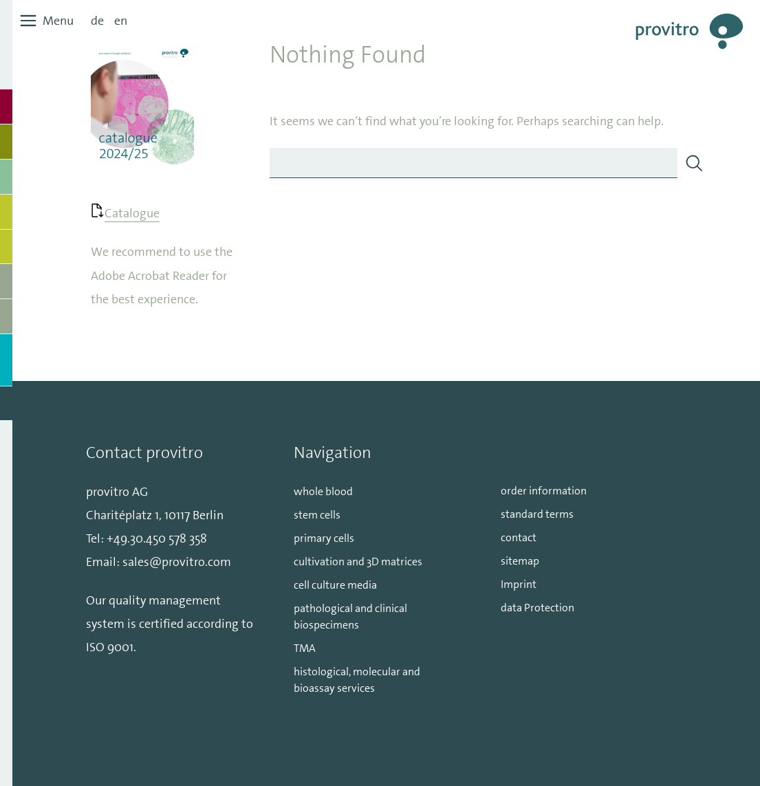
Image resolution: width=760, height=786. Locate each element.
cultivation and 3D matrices (358, 561)
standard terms (537, 514)
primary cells (324, 538)
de (97, 20)
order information (544, 490)
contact (518, 537)
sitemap (520, 561)
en (120, 20)
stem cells (317, 514)
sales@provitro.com (176, 562)
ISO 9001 (109, 647)
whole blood (323, 491)
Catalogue (132, 213)
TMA (305, 648)
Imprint (518, 584)
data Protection (537, 607)
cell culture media (335, 585)
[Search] (694, 163)
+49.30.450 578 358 (157, 538)
